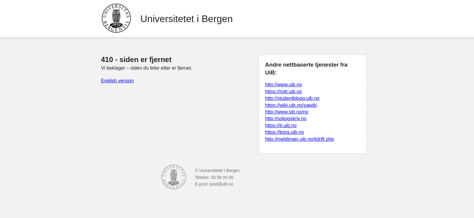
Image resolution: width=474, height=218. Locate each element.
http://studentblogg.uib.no (292, 98)
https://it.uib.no (281, 125)
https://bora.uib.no (284, 132)
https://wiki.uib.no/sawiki (291, 105)
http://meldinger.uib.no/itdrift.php (299, 139)
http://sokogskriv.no (286, 118)
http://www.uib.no (283, 84)
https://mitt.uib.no (283, 91)
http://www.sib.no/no (286, 111)
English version (117, 80)
